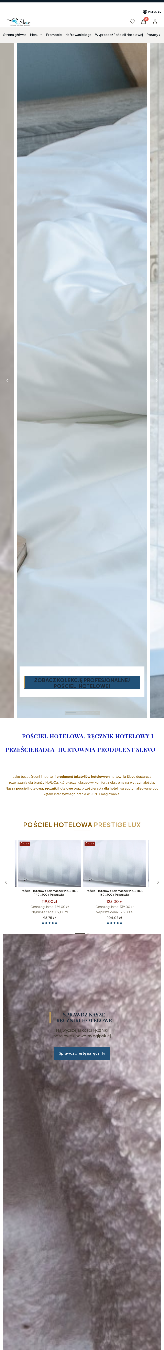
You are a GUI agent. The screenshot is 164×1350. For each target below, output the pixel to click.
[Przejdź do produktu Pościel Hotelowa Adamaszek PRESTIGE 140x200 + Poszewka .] (49, 863)
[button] (143, 23)
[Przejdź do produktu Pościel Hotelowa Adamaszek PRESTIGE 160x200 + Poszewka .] (114, 863)
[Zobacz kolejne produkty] (5, 882)
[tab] (80, 933)
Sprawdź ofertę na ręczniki (82, 1053)
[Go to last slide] (7, 380)
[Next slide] (156, 380)
